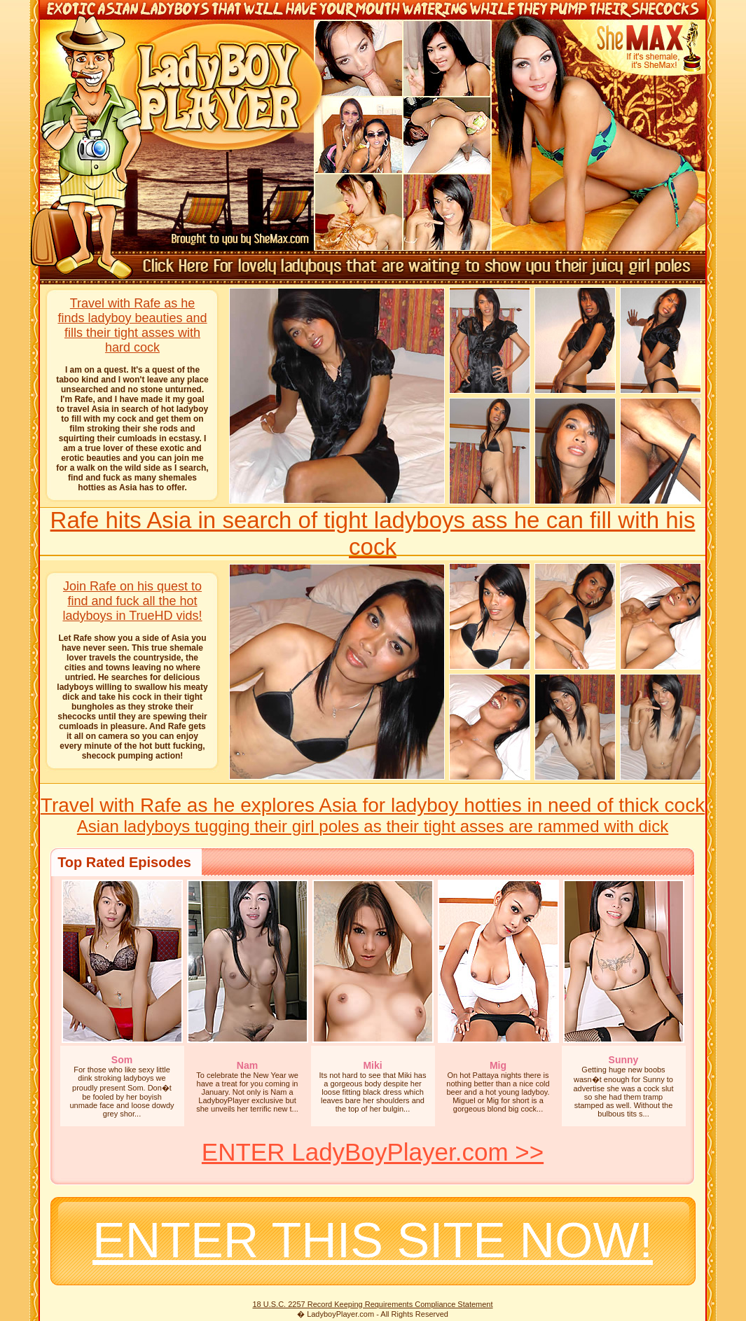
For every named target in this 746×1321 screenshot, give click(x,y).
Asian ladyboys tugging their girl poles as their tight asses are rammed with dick (372, 826)
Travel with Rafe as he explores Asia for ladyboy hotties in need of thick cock (373, 805)
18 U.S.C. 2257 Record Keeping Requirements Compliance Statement (372, 1304)
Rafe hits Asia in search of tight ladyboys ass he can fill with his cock (373, 533)
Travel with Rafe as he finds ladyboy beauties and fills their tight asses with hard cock (132, 325)
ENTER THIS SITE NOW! (372, 1240)
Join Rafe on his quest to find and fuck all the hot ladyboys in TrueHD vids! (132, 601)
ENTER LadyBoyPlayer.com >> (373, 1152)
